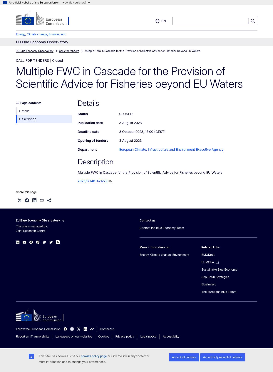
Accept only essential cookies (222, 357)
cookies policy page (94, 356)
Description (27, 119)
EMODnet (208, 255)
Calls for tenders (69, 50)
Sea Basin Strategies (215, 277)
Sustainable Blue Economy (219, 269)
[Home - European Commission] (46, 18)
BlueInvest (208, 284)
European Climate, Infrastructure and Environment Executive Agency (171, 149)
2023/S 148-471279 (93, 181)
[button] (20, 200)
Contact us (107, 329)
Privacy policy (124, 336)
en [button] (160, 21)
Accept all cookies (184, 357)
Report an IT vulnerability (32, 336)
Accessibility (171, 336)
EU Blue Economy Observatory (34, 50)
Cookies (103, 336)
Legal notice (148, 336)
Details (24, 111)
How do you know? (76, 2)
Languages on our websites (73, 336)
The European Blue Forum (218, 292)
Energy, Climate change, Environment (41, 34)
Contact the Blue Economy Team (162, 228)
